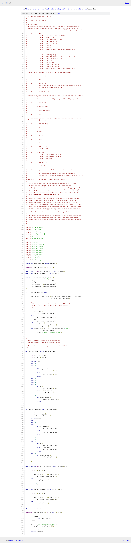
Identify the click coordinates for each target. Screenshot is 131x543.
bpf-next (49, 9)
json (127, 540)
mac (85, 9)
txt (123, 540)
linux (23, 9)
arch (74, 9)
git (39, 9)
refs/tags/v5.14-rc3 (61, 9)
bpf (43, 9)
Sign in (127, 3)
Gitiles (11, 540)
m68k (80, 9)
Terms (21, 540)
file (58, 13)
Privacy (16, 540)
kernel (33, 9)
